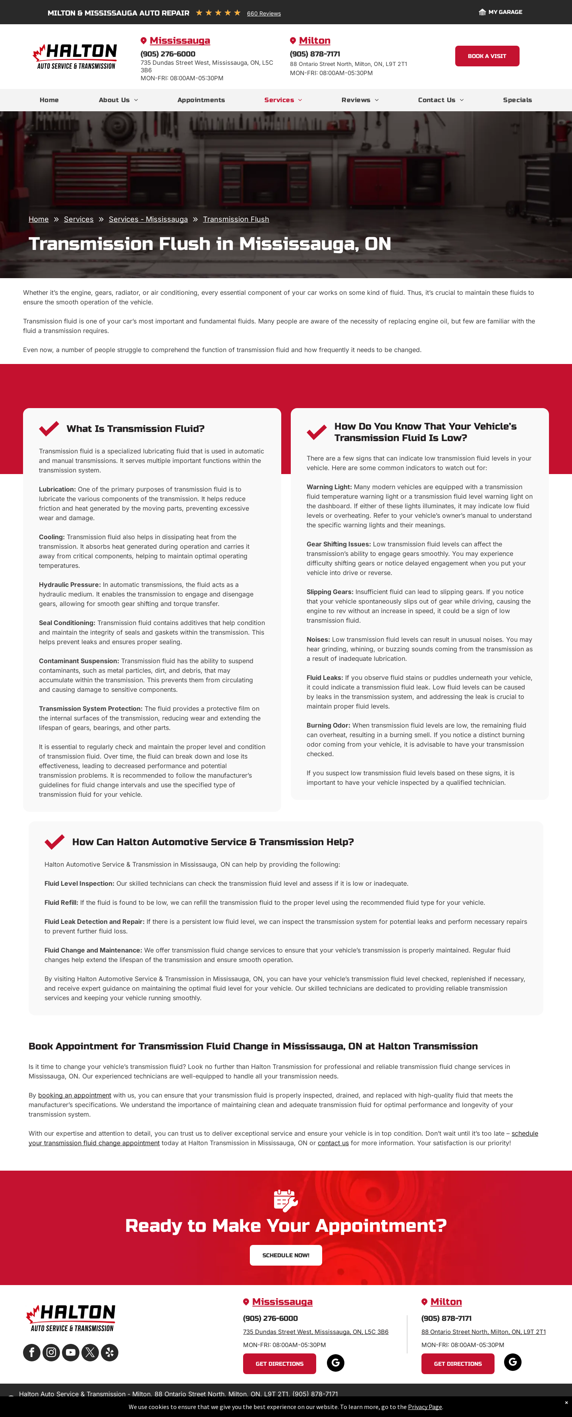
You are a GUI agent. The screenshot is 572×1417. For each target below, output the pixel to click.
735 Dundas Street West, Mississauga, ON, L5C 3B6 (315, 1332)
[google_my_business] (335, 1364)
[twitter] (90, 1353)
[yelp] (109, 1353)
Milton (314, 40)
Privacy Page (425, 1407)
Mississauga (180, 40)
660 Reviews (264, 13)
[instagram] (51, 1353)
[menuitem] (49, 100)
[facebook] (32, 1353)
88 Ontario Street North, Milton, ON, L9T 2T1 (483, 1332)
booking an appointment (74, 1095)
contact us (333, 1143)
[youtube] (70, 1353)
